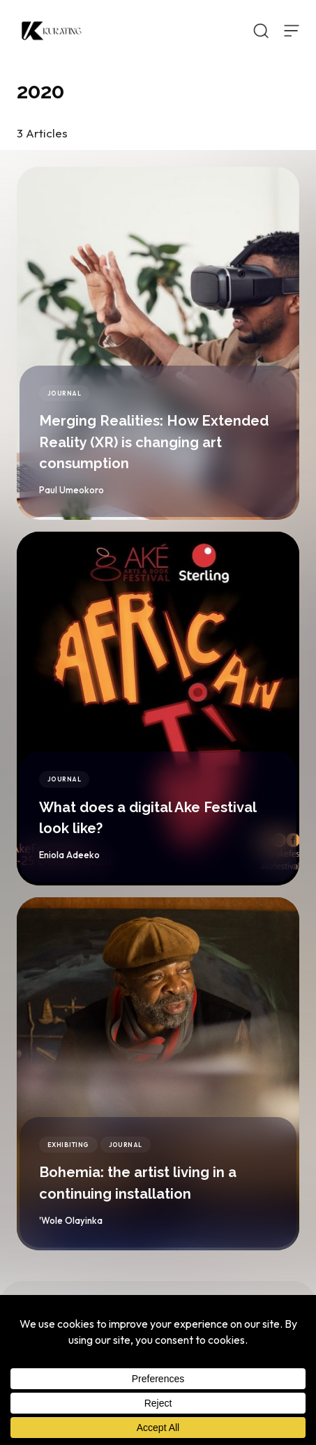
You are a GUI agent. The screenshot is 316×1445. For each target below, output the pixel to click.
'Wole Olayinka (71, 1220)
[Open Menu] (292, 31)
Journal (64, 393)
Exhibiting (68, 1144)
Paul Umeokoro (71, 489)
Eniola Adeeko (69, 854)
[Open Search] (261, 31)
